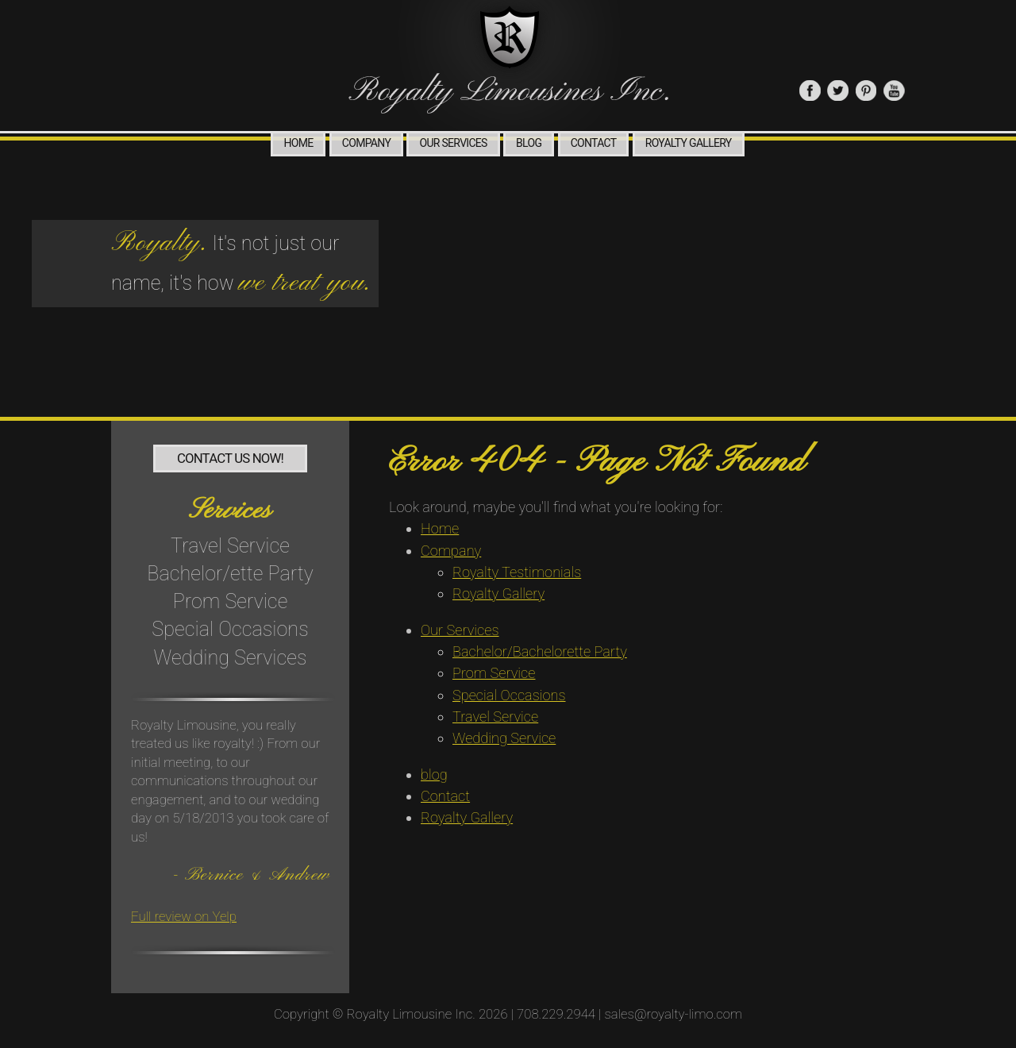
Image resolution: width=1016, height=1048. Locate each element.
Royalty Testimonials (516, 572)
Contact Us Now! (230, 458)
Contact (594, 143)
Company (366, 143)
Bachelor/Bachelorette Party (539, 651)
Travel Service (230, 545)
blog (528, 143)
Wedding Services (230, 657)
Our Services (453, 143)
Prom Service (230, 601)
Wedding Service (504, 738)
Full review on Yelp (184, 916)
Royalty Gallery (688, 143)
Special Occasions (230, 629)
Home (298, 143)
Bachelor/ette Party (230, 573)
